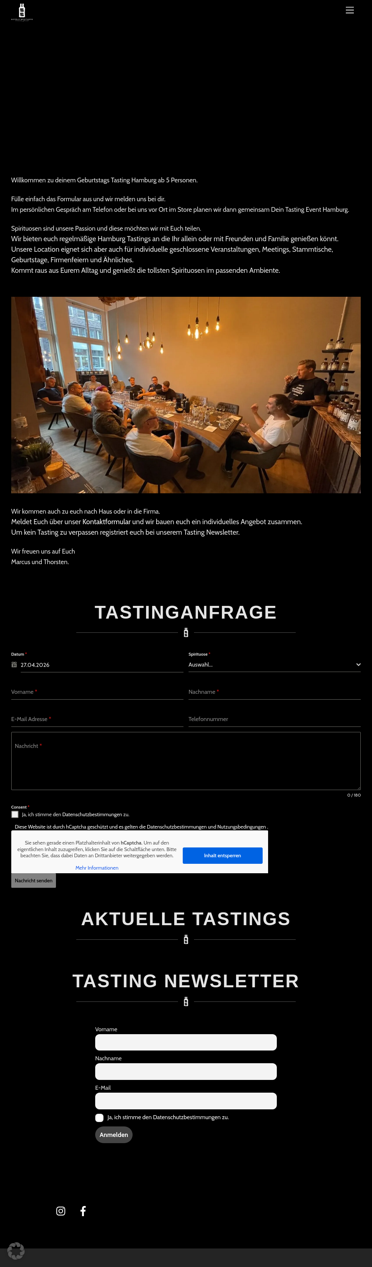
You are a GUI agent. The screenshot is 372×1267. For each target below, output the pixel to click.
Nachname (108, 1056)
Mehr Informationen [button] (96, 868)
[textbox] (272, 665)
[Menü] (350, 10)
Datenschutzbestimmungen (92, 814)
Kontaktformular (106, 522)
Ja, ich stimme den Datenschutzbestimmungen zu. (168, 1115)
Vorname (106, 1027)
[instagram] (63, 1208)
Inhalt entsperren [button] (222, 855)
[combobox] (275, 665)
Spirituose (199, 654)
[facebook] (84, 1208)
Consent (20, 807)
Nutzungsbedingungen (242, 826)
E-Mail (103, 1085)
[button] (16, 1251)
